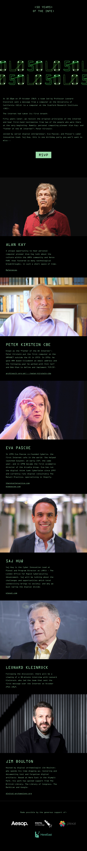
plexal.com (11, 593)
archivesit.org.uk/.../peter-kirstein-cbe (28, 373)
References (11, 270)
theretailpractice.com (18, 483)
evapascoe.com (13, 486)
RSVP (43, 155)
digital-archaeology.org (19, 793)
